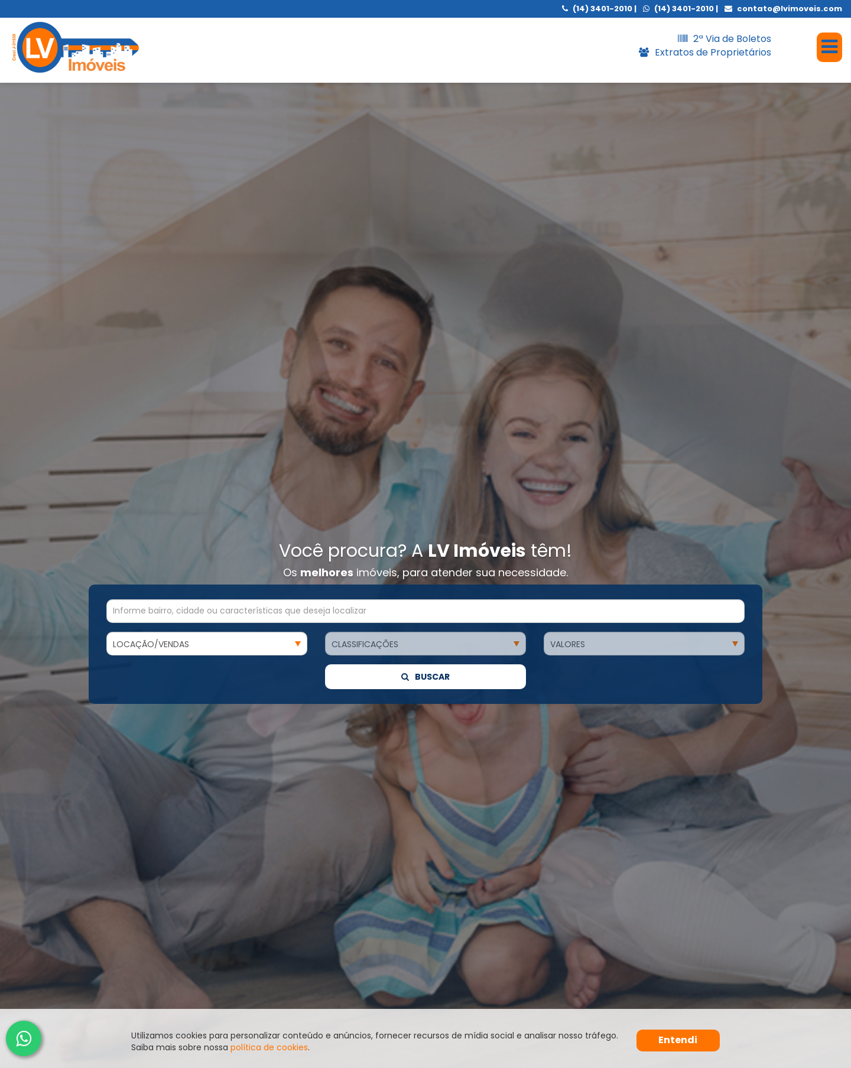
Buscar (425, 408)
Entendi (677, 1040)
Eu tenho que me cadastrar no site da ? (239, 1002)
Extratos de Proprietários (705, 52)
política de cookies (269, 1047)
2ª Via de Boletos (724, 39)
